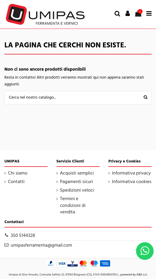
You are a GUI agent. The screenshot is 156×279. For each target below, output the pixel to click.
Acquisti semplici (77, 173)
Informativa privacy (131, 173)
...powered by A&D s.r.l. (133, 274)
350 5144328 (23, 236)
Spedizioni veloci (77, 190)
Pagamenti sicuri (76, 182)
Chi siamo (17, 173)
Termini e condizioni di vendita (72, 205)
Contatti (16, 182)
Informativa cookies (131, 182)
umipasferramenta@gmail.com (41, 245)
